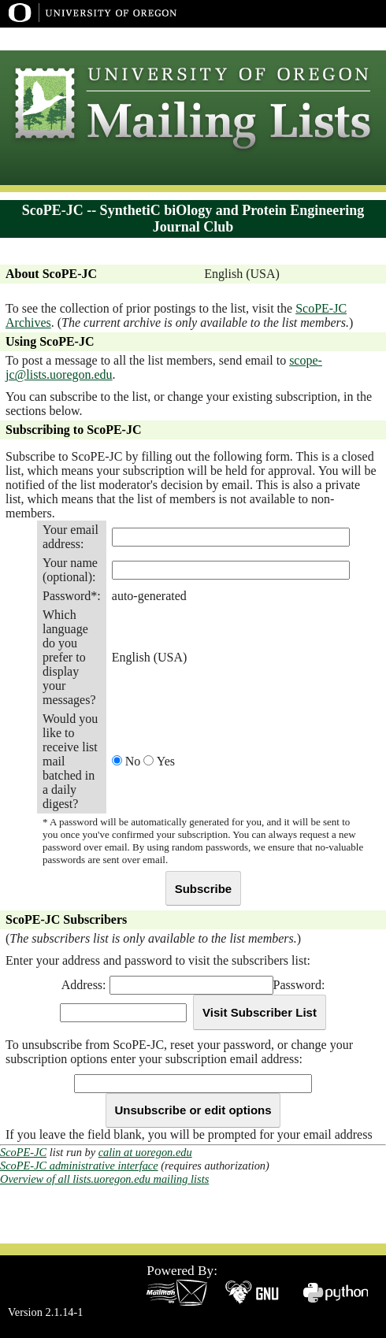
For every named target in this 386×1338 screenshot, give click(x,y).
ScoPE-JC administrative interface (79, 1165)
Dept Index (345, 38)
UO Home (282, 38)
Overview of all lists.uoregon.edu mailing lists (104, 1179)
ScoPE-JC (23, 1152)
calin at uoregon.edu (145, 1152)
